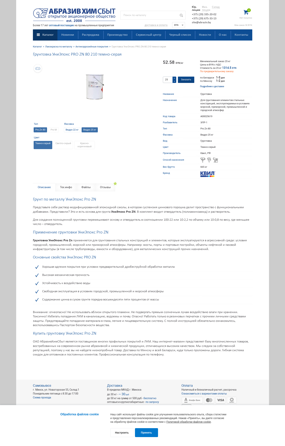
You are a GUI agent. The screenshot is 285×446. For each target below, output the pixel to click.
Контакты (241, 35)
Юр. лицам (195, 9)
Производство (117, 35)
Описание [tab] (44, 187)
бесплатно (150, 398)
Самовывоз (42, 385)
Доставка (114, 385)
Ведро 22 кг (72, 129)
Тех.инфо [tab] (66, 187)
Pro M (54, 129)
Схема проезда (42, 397)
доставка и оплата (156, 25)
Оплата (187, 385)
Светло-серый (63, 143)
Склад (216, 7)
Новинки (67, 35)
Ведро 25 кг (89, 129)
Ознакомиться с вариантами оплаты (204, 393)
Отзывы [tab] (105, 187)
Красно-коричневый (85, 145)
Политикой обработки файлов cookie (188, 421)
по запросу (152, 401)
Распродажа (90, 35)
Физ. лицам (205, 9)
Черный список (180, 35)
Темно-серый (43, 143)
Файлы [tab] (86, 187)
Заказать (186, 79)
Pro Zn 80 (40, 129)
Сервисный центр (148, 35)
